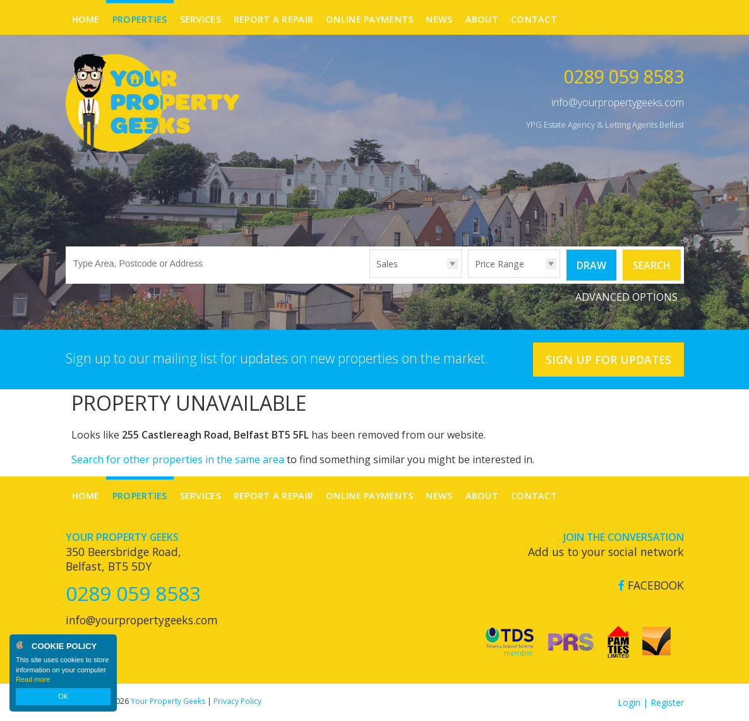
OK (63, 696)
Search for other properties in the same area (177, 459)
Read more (33, 679)
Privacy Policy (237, 701)
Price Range (499, 264)
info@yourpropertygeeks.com (617, 102)
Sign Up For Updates (608, 359)
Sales (387, 264)
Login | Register (651, 702)
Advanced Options (626, 297)
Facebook (651, 585)
